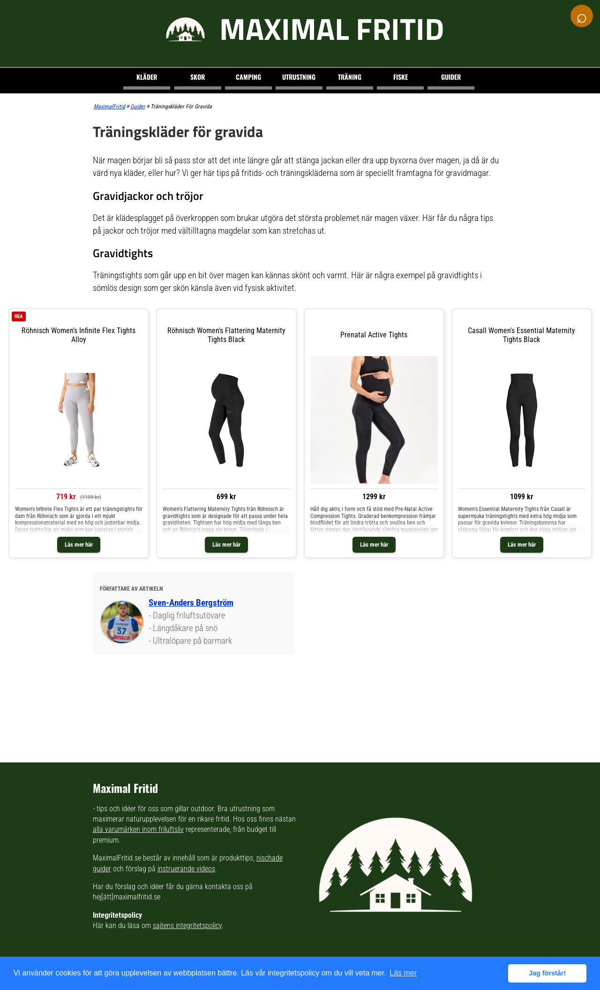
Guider (451, 77)
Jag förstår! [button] (547, 973)
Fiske (400, 77)
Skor (197, 77)
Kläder (146, 77)
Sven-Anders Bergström (191, 602)
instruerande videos (186, 868)
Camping (248, 77)
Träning (349, 77)
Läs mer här (79, 544)
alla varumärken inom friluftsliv (138, 829)
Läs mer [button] (403, 973)
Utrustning (298, 77)
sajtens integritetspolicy (187, 925)
